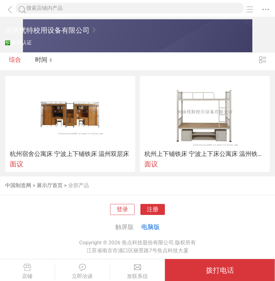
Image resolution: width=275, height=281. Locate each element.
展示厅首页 (50, 185)
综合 (15, 61)
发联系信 (137, 271)
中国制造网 (18, 185)
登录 (122, 209)
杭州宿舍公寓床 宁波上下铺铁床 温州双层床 (69, 154)
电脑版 (150, 227)
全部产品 (78, 185)
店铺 (27, 271)
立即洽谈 (82, 271)
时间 (44, 61)
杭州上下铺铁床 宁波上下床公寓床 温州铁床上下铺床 (205, 154)
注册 (152, 209)
